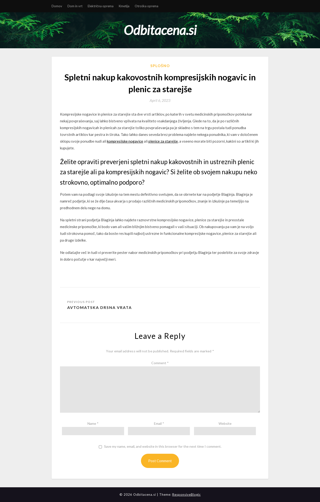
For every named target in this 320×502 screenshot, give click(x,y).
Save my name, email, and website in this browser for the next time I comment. (162, 446)
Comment (160, 363)
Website (225, 423)
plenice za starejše (163, 141)
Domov (57, 6)
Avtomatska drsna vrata (99, 307)
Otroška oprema (146, 6)
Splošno (160, 65)
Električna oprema (100, 6)
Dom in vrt (74, 6)
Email (159, 423)
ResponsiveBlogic (186, 494)
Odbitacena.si (160, 30)
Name (93, 423)
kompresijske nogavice (125, 141)
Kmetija (124, 6)
